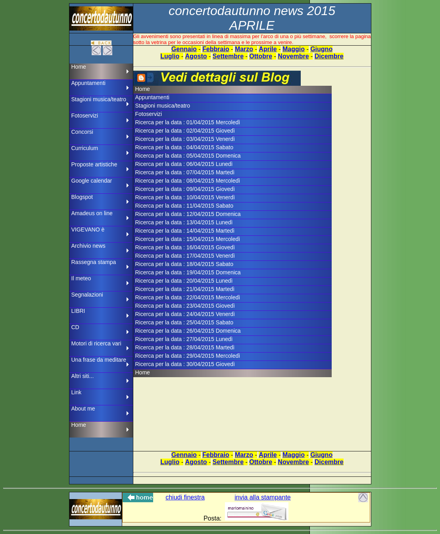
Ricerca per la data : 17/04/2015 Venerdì (185, 256)
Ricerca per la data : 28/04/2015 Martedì (185, 347)
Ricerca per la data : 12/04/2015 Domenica (188, 214)
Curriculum (84, 148)
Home (78, 67)
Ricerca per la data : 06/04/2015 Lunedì (184, 164)
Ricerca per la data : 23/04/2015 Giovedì (185, 306)
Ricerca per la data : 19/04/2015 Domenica (188, 272)
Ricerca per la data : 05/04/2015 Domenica (188, 155)
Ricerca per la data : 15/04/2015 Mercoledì (187, 239)
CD (75, 327)
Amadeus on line (92, 213)
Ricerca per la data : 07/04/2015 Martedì (185, 172)
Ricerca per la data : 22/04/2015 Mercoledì (187, 297)
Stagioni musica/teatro (99, 99)
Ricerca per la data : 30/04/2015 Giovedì (185, 364)
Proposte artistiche (94, 164)
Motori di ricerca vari (96, 343)
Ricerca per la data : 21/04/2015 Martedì (185, 289)
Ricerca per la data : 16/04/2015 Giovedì (185, 247)
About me (83, 408)
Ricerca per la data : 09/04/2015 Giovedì (185, 189)
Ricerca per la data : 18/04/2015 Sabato (184, 264)
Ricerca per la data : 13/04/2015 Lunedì (184, 222)
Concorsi (82, 132)
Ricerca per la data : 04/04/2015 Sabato (184, 147)
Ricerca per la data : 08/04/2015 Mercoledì (187, 180)
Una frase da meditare (99, 360)
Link (76, 392)
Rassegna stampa (93, 262)
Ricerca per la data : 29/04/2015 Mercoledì (187, 356)
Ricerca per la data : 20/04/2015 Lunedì (184, 281)
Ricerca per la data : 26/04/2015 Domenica (188, 331)
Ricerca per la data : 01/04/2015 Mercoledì (187, 122)
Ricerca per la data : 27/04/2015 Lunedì (184, 339)
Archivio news (88, 246)
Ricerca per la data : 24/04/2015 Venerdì (185, 314)
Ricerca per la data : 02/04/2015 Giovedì (185, 130)
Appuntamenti (88, 83)
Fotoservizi (84, 115)
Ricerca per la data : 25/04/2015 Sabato (184, 322)
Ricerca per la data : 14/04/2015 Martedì (185, 230)
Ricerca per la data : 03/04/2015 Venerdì (185, 139)
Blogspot (82, 197)
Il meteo (81, 278)
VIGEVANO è (88, 229)
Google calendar (91, 180)
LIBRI (78, 311)
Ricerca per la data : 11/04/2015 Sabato (184, 205)
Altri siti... (82, 376)
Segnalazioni (87, 294)
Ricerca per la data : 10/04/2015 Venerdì (185, 197)
